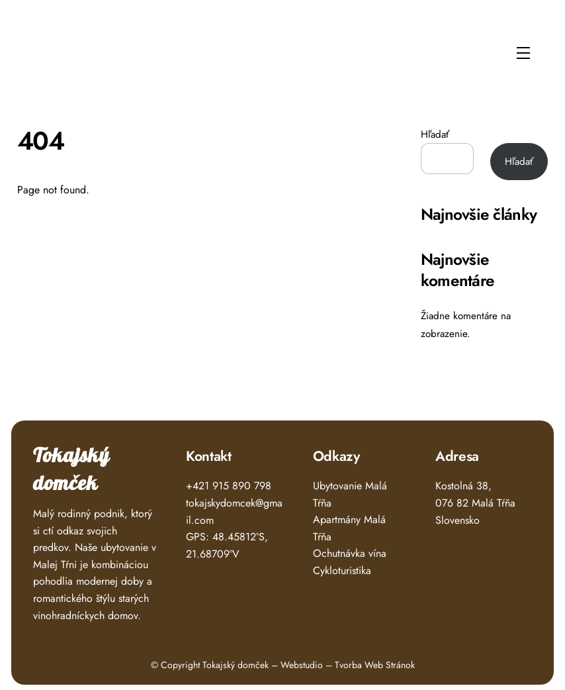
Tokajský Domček (60, 48)
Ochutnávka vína (349, 553)
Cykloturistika (342, 570)
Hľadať (435, 134)
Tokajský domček (71, 469)
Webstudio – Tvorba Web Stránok (348, 664)
